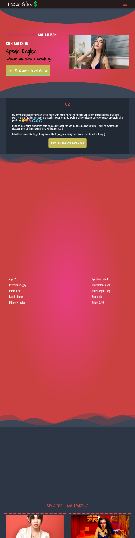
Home (10, 34)
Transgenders (26, 34)
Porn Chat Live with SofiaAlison (28, 70)
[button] (125, 4)
